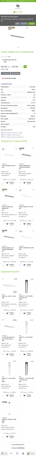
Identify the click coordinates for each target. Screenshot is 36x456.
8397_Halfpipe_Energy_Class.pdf (10, 135)
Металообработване (11, 1)
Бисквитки (24, 23)
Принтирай (15, 73)
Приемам (31, 23)
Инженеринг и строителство (26, 1)
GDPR (17, 23)
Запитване (5, 73)
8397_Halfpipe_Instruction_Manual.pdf (12, 137)
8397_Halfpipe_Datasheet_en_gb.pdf (12, 133)
